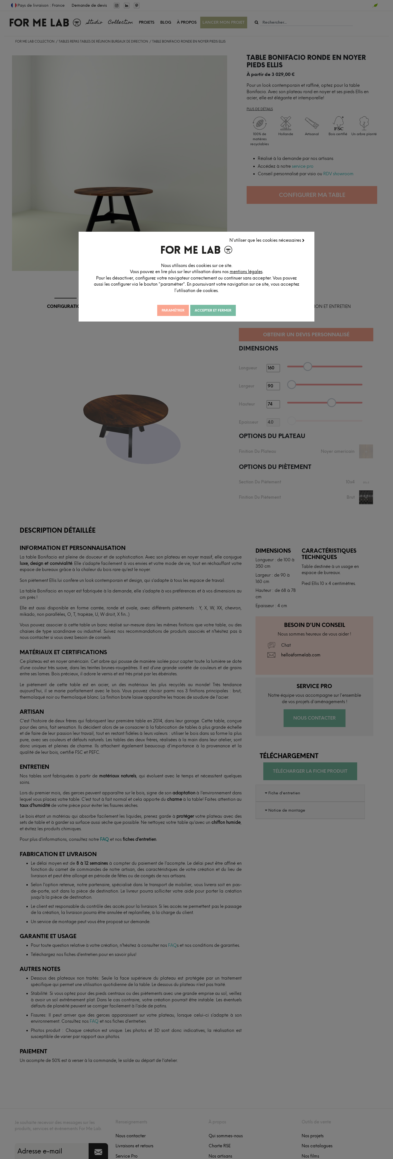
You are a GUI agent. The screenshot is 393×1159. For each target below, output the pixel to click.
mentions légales (246, 271)
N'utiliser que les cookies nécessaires (267, 240)
